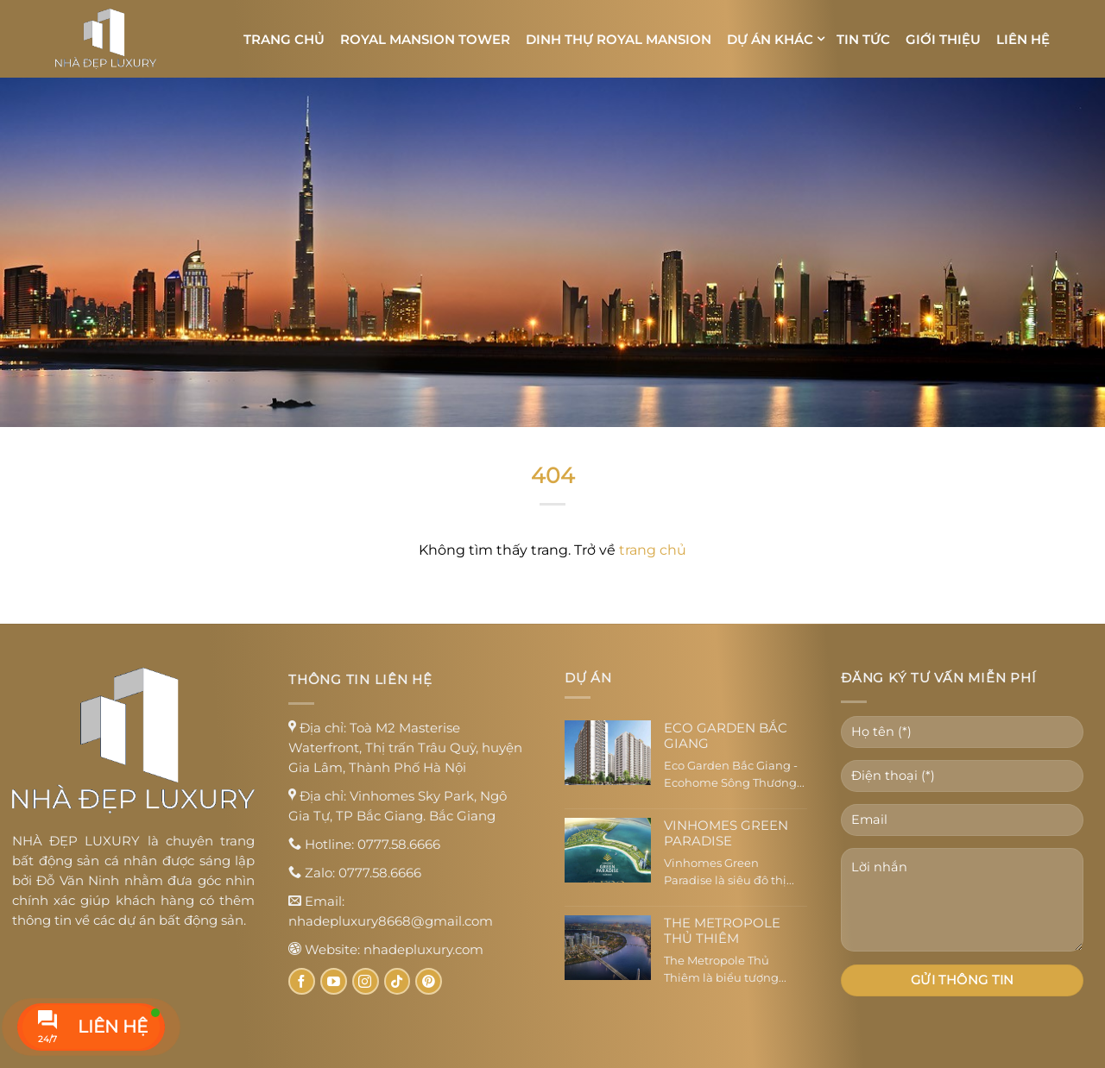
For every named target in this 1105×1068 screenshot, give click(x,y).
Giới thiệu (943, 39)
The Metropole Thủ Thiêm (722, 930)
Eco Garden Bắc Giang (725, 735)
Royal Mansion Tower (425, 39)
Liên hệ (1023, 39)
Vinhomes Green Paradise (726, 833)
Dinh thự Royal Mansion (618, 39)
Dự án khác (770, 39)
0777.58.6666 (398, 844)
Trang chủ (284, 39)
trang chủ (652, 550)
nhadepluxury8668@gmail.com (390, 921)
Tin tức (863, 39)
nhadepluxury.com (423, 949)
